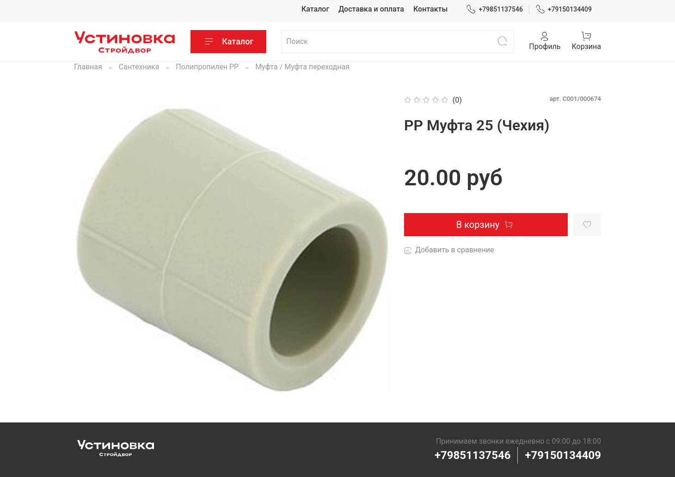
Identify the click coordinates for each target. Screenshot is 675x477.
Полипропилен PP (207, 66)
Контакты (430, 9)
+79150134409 (563, 9)
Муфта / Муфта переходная (302, 66)
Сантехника (139, 66)
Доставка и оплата (371, 9)
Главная (88, 66)
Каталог (315, 9)
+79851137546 (494, 9)
